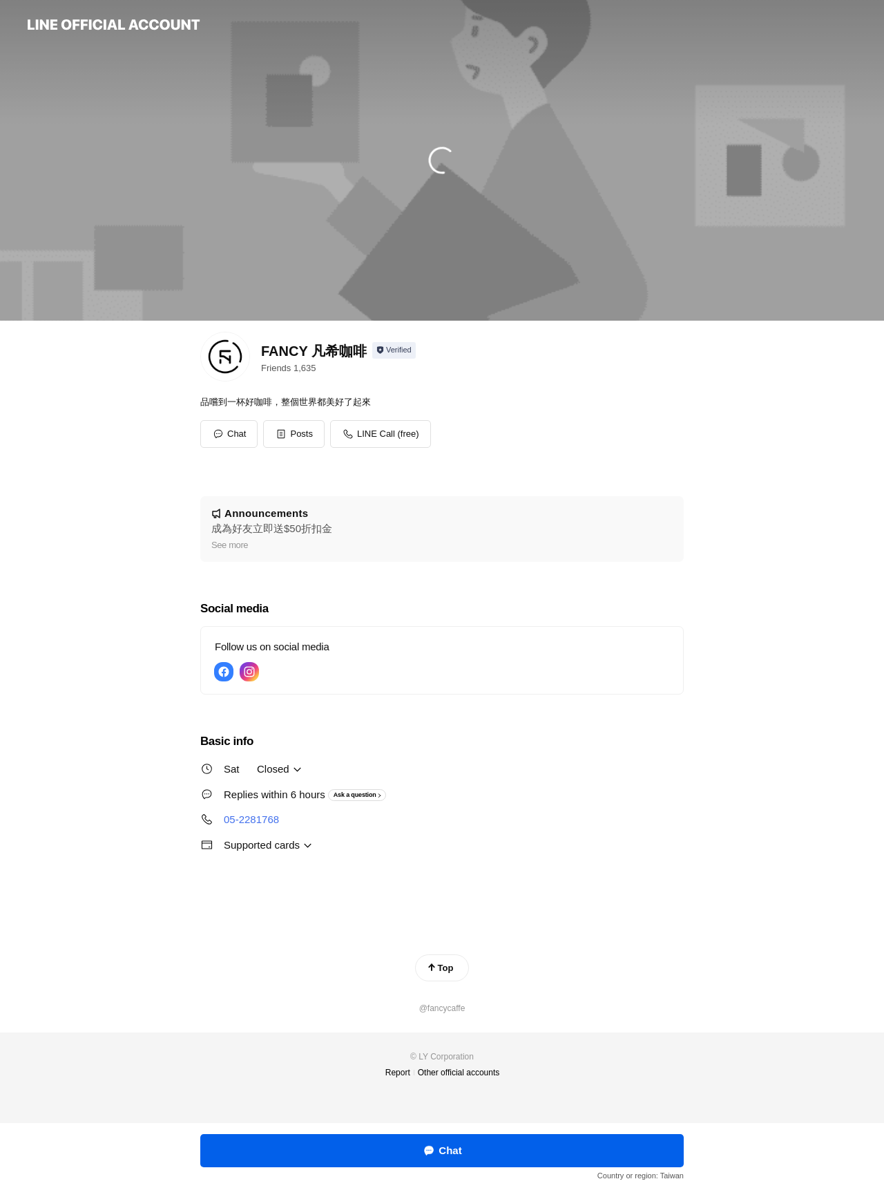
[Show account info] (394, 350)
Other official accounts (459, 1072)
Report (397, 1072)
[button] (294, 434)
